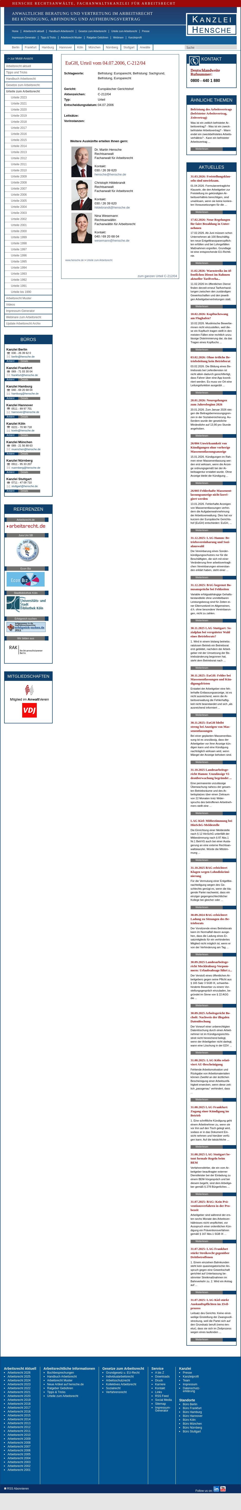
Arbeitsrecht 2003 (19, 1462)
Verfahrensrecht (116, 1392)
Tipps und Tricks (16, 72)
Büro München (192, 1423)
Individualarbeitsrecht (120, 1376)
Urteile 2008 (19, 182)
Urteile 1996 (19, 255)
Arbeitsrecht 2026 (19, 1372)
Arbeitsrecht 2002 (19, 1466)
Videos (10, 304)
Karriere (160, 1384)
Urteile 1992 (19, 279)
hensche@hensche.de (110, 174)
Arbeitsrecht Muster (71, 37)
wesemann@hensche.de (112, 240)
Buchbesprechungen (60, 1372)
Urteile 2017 (19, 128)
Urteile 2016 (19, 134)
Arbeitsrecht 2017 (19, 1407)
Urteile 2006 (19, 194)
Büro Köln (189, 1420)
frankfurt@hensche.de (24, 375)
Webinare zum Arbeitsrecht (23, 317)
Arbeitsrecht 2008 (19, 1442)
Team (186, 1380)
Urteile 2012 (19, 158)
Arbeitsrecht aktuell (33, 31)
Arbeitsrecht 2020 (19, 1396)
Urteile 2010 (19, 170)
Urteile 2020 (19, 109)
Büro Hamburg (192, 1412)
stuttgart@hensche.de (24, 486)
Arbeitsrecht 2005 (19, 1454)
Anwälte (145, 47)
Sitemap (160, 1403)
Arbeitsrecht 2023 (19, 1384)
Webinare (118, 37)
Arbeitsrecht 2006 (19, 1450)
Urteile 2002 (19, 219)
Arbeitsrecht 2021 (19, 1392)
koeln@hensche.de (22, 430)
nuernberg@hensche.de (25, 467)
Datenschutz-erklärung (191, 1390)
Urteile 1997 (19, 249)
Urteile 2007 (19, 188)
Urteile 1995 (19, 261)
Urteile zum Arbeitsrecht (124, 31)
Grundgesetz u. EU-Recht (122, 1372)
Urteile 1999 (19, 237)
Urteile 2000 (19, 231)
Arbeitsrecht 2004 (19, 1458)
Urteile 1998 (19, 243)
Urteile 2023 (19, 97)
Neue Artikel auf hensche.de (65, 1384)
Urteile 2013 (19, 152)
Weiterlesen (201, 149)
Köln (80, 47)
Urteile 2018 (19, 121)
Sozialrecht (113, 1388)
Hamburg (48, 47)
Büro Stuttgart (192, 1431)
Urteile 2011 (19, 164)
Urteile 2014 (19, 146)
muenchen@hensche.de (25, 449)
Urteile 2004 (19, 207)
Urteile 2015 (19, 140)
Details (24, 361)
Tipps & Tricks (48, 37)
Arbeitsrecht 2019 (19, 1400)
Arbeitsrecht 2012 (19, 1427)
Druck (159, 1380)
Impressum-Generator (24, 37)
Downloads (162, 1376)
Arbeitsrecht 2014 (19, 1419)
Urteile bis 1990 (21, 292)
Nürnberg (112, 47)
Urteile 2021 (19, 103)
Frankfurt (31, 47)
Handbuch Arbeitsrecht (61, 31)
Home (15, 31)
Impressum (190, 1384)
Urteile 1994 (19, 267)
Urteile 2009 (19, 176)
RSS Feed (162, 1396)
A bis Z (159, 1372)
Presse (146, 31)
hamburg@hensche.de (25, 393)
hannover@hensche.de (25, 412)
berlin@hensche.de (23, 356)
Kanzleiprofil (135, 37)
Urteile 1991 (19, 286)
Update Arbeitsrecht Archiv (23, 323)
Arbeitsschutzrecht (118, 1380)
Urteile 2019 (19, 115)
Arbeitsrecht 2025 (19, 1376)
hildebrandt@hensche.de (112, 207)
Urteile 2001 (19, 225)
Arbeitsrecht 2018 (19, 1403)
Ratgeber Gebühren (97, 37)
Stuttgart (129, 47)
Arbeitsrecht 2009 (19, 1438)
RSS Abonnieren (16, 1488)
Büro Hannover (192, 1416)
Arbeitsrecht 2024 (19, 1380)
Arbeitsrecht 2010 (19, 1435)
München (94, 47)
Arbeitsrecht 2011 (19, 1431)
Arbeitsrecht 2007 (19, 1446)
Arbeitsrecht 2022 (19, 1388)
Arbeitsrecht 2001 (19, 1470)
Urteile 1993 (19, 273)
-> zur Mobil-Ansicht (20, 58)
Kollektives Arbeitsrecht (121, 1384)
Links (158, 1392)
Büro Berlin (190, 1404)
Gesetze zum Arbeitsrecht (92, 31)
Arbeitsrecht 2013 (19, 1423)
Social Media (163, 1400)
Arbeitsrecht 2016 (19, 1411)
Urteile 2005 (19, 200)
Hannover (65, 47)
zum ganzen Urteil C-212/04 (157, 276)
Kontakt (160, 1388)
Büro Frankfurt (192, 1408)
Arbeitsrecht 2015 (19, 1415)
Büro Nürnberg (192, 1427)
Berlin (15, 47)
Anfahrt (10, 361)
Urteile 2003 (19, 213)
